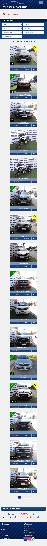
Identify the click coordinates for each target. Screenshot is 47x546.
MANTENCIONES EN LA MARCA (23, 95)
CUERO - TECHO (23, 236)
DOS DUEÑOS (23, 377)
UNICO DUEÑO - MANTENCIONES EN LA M (23, 461)
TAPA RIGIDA (23, 489)
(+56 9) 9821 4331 (29, 532)
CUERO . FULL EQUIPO (23, 123)
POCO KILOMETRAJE (23, 320)
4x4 (23, 292)
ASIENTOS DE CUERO (23, 208)
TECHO (23, 67)
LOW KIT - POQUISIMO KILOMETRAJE (23, 180)
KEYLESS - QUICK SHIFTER (23, 151)
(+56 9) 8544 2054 (29, 528)
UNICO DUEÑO (23, 433)
